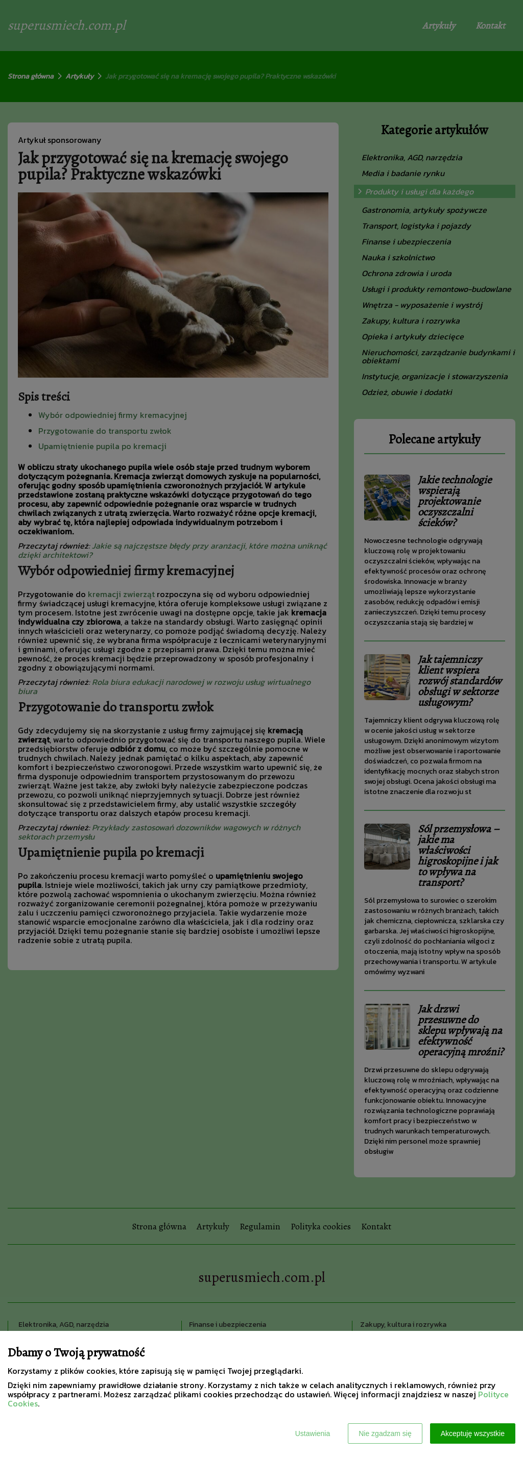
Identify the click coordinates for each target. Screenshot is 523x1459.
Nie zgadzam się (385, 1433)
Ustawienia (312, 1433)
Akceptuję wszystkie (473, 1433)
